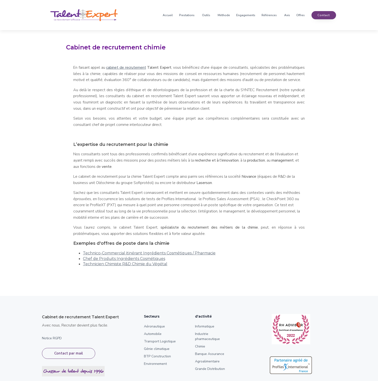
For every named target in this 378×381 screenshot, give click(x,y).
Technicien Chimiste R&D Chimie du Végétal (125, 264)
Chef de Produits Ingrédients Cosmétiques (124, 258)
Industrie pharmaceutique (207, 336)
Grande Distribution (210, 369)
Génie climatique (156, 349)
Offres (300, 15)
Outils (206, 15)
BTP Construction (157, 356)
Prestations (187, 15)
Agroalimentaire (207, 361)
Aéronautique (154, 326)
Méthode (224, 15)
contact (323, 15)
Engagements (245, 15)
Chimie (200, 346)
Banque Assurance (209, 354)
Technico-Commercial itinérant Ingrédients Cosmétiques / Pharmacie (149, 253)
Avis (287, 15)
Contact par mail (68, 353)
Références (269, 15)
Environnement (155, 363)
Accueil (168, 15)
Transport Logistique (160, 341)
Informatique (204, 326)
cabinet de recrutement (126, 67)
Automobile (153, 334)
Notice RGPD (52, 338)
